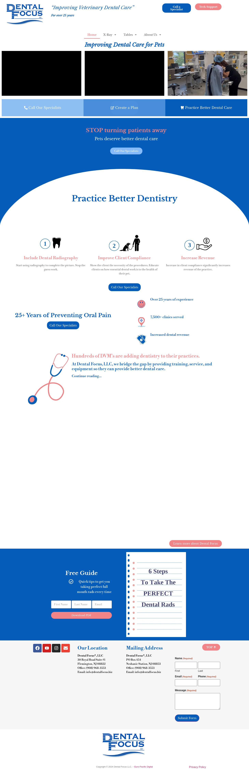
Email (183, 676)
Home (91, 34)
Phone (207, 676)
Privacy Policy (197, 767)
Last (200, 670)
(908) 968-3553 (96, 668)
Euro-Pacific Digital (143, 766)
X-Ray (110, 35)
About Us (153, 35)
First (177, 670)
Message (186, 690)
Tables (130, 35)
